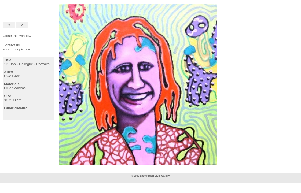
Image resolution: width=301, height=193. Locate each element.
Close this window (17, 36)
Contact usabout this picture (16, 47)
